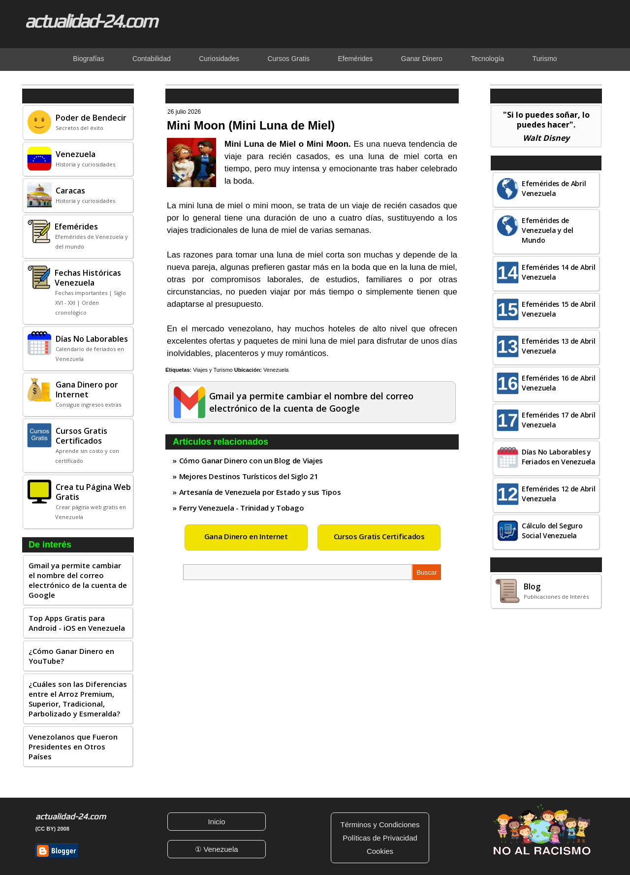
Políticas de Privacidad (380, 838)
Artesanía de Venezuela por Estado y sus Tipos (260, 492)
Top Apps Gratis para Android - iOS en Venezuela (77, 623)
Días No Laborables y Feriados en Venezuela (559, 456)
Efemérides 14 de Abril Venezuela (558, 272)
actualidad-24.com (91, 21)
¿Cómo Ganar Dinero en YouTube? (71, 656)
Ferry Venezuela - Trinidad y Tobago (241, 508)
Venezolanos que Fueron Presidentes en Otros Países (73, 746)
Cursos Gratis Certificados (379, 536)
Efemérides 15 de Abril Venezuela (558, 309)
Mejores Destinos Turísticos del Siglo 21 (248, 476)
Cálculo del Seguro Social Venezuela (552, 530)
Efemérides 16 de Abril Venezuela (558, 382)
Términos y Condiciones (380, 824)
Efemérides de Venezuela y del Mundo (547, 230)
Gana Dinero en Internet (246, 536)
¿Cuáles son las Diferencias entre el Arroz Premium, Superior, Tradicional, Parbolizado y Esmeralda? (78, 698)
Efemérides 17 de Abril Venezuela (558, 419)
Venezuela (275, 370)
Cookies (380, 851)
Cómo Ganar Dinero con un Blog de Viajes (251, 460)
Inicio (216, 821)
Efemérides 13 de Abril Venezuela (558, 346)
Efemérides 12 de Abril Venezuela (558, 493)
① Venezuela (216, 849)
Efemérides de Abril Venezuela (554, 188)
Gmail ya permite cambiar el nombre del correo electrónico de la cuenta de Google (78, 580)
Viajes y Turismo (213, 370)
